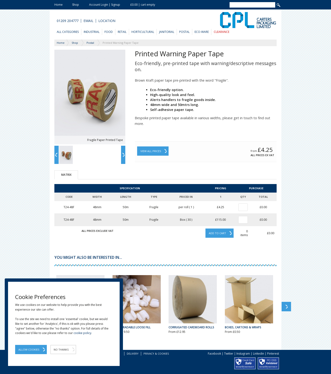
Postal (184, 32)
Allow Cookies (28, 349)
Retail (122, 32)
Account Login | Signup (104, 5)
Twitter (228, 354)
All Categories (68, 32)
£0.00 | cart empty (142, 5)
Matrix (66, 175)
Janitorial (166, 32)
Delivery (133, 353)
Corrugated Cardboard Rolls (191, 327)
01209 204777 (67, 21)
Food (109, 32)
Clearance (221, 32)
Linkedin (258, 354)
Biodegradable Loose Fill (132, 327)
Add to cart (217, 233)
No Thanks (61, 349)
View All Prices (150, 151)
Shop (75, 5)
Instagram (243, 354)
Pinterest (273, 354)
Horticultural (142, 32)
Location (106, 21)
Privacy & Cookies (156, 353)
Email (88, 21)
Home (58, 5)
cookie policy (82, 333)
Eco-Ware (202, 32)
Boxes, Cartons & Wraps (243, 327)
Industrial (92, 32)
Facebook (214, 354)
